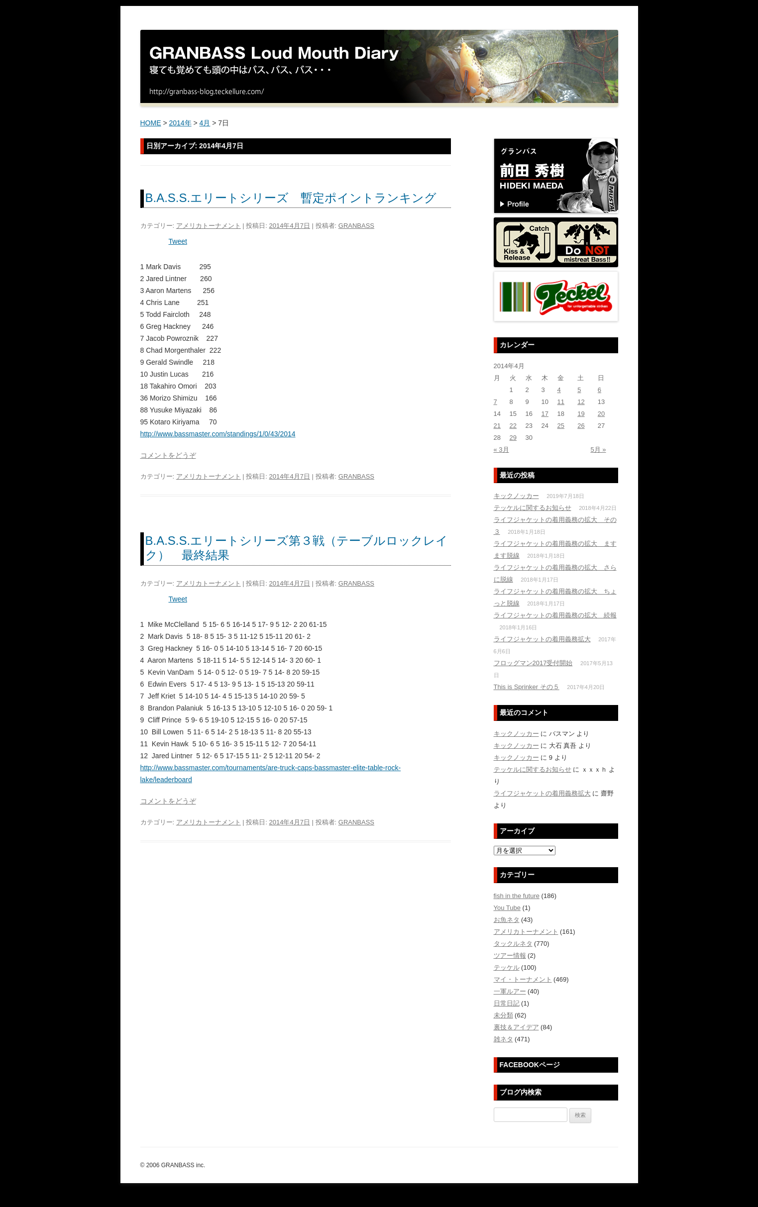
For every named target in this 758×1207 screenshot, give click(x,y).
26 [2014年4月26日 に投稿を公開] (580, 425)
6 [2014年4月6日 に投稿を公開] (599, 390)
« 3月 (501, 449)
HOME (150, 123)
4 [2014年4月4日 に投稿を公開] (559, 390)
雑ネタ (503, 1039)
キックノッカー (516, 496)
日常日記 (507, 1003)
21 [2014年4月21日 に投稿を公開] (497, 425)
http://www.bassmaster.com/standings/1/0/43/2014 (218, 434)
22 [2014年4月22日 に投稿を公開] (513, 425)
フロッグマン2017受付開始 (533, 663)
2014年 (180, 123)
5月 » (598, 449)
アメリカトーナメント (208, 225)
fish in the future (517, 896)
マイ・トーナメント (523, 979)
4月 (205, 123)
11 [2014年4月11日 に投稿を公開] (560, 401)
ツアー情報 (510, 955)
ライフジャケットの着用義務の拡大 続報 (555, 615)
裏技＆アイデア (516, 1027)
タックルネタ (513, 943)
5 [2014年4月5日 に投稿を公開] (579, 390)
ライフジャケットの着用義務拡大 (542, 639)
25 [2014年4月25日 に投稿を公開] (560, 425)
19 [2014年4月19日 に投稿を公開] (580, 413)
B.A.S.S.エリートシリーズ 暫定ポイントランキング (291, 197)
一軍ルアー (510, 991)
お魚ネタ (507, 919)
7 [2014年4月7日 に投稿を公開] (495, 401)
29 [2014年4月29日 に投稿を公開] (513, 437)
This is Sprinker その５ (526, 687)
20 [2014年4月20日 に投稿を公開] (601, 413)
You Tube (507, 907)
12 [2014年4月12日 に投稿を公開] (580, 401)
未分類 (503, 1015)
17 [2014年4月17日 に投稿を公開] (544, 413)
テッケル (507, 967)
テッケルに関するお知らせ (532, 507)
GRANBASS (356, 225)
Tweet (178, 241)
